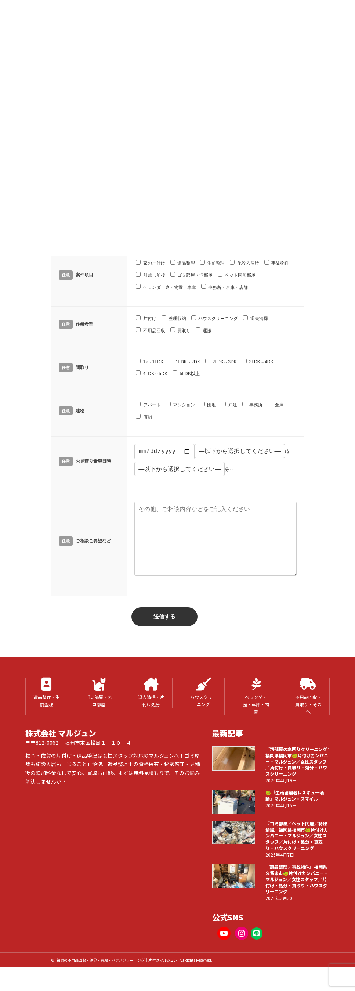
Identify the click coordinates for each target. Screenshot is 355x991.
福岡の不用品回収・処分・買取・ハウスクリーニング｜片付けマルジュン (117, 976)
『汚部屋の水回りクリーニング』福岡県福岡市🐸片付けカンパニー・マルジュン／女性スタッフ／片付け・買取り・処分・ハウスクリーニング (297, 777)
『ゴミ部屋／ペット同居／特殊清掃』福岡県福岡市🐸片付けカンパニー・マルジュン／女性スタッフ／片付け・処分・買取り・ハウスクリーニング (296, 852)
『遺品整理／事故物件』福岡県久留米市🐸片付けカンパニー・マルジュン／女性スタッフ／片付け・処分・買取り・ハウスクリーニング (296, 895)
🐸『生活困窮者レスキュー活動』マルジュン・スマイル (294, 812)
